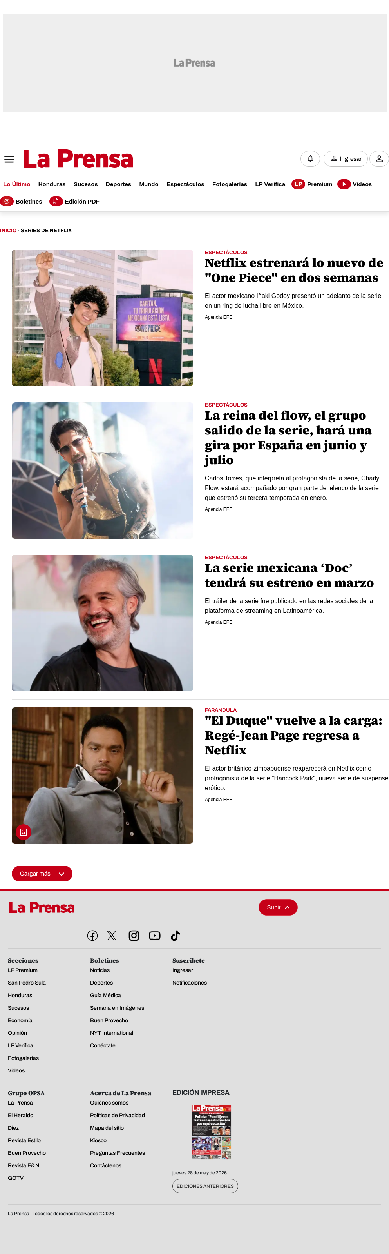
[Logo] (59, 159)
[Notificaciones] (310, 159)
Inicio (8, 230)
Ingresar (351, 159)
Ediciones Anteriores (205, 1186)
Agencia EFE (218, 317)
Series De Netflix (46, 230)
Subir (278, 907)
